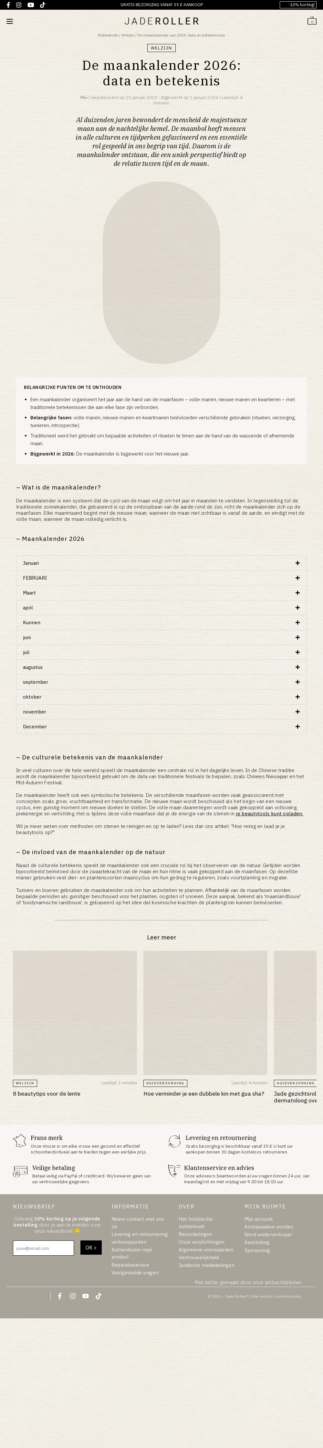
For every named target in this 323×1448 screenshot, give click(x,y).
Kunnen (31, 622)
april (28, 608)
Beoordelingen (195, 1234)
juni (27, 637)
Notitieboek (108, 35)
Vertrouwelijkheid (199, 1257)
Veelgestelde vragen (135, 1273)
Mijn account (259, 1219)
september (35, 682)
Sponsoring (257, 1250)
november (34, 712)
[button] (161, 563)
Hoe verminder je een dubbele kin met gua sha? (203, 1093)
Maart (29, 593)
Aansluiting (257, 1242)
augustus (33, 667)
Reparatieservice (130, 1265)
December (35, 727)
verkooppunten (128, 1242)
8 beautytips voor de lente (46, 1093)
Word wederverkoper (268, 1234)
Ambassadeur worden (269, 1227)
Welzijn (127, 35)
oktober (32, 697)
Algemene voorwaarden (206, 1250)
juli (26, 652)
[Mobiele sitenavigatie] (9, 21)
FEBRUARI (35, 578)
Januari (31, 563)
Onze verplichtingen (201, 1242)
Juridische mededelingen (206, 1265)
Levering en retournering (139, 1234)
